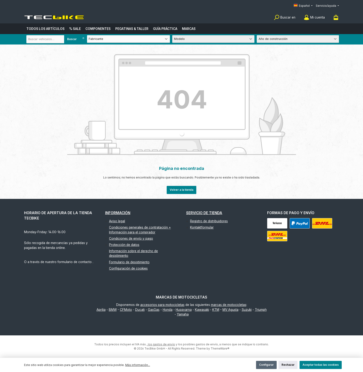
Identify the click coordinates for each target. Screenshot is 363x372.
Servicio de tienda (204, 213)
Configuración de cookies (128, 268)
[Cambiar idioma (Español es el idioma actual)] (303, 6)
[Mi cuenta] (314, 17)
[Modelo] (213, 39)
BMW (113, 310)
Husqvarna (184, 310)
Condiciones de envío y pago (131, 238)
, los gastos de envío (161, 344)
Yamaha (183, 314)
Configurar (266, 364)
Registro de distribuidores (209, 221)
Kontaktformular (202, 227)
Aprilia (101, 310)
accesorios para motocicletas (162, 305)
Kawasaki (202, 310)
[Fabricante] (128, 39)
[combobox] (53, 39)
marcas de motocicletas (228, 305)
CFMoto (126, 310)
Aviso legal (117, 221)
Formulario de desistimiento (129, 262)
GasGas (154, 310)
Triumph (261, 310)
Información (117, 213)
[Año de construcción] (298, 39)
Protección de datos (124, 245)
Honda (167, 310)
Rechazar (288, 364)
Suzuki (247, 310)
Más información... (137, 365)
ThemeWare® (220, 348)
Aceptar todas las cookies (321, 364)
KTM (215, 310)
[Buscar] (284, 17)
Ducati (140, 310)
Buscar (72, 39)
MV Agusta (230, 310)
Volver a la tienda (181, 189)
